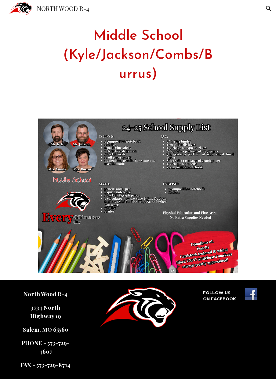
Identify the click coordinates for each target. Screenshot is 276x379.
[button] (268, 8)
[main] (138, 55)
